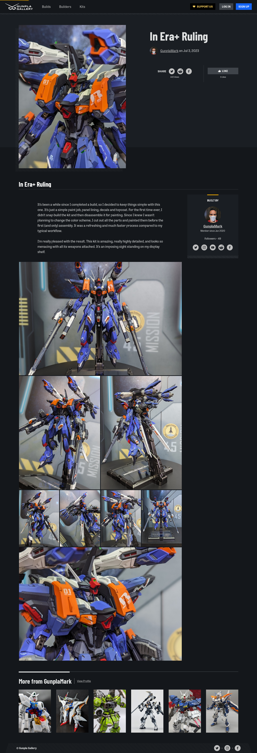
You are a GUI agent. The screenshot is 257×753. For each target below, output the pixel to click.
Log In (226, 6)
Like (223, 71)
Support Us (203, 6)
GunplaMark (169, 50)
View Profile (84, 681)
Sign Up (243, 6)
